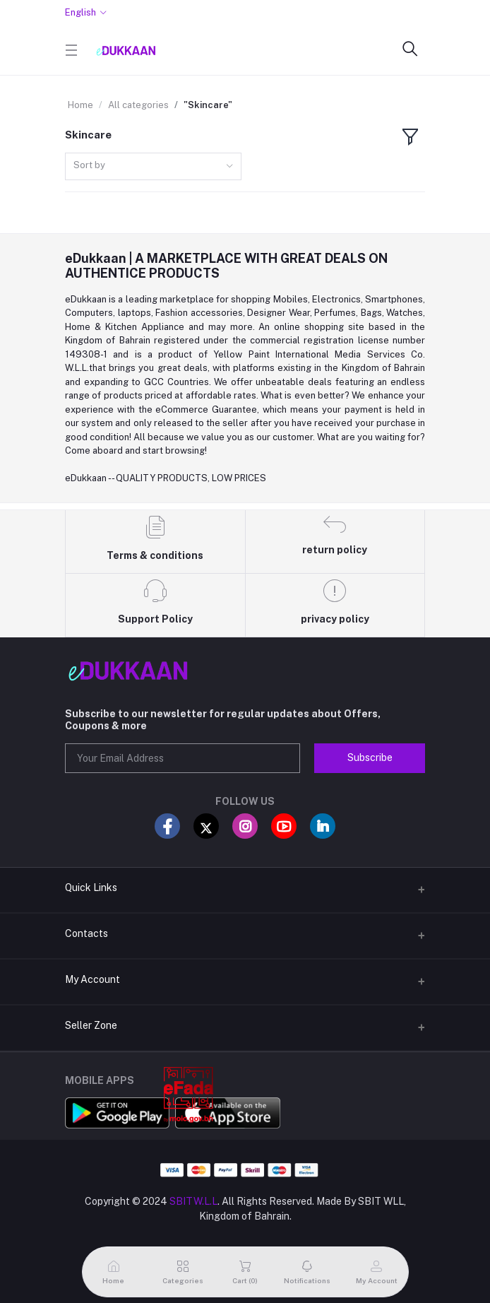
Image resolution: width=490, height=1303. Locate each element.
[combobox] (153, 166)
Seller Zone (91, 1025)
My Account (92, 979)
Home (80, 105)
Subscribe (370, 757)
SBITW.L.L (193, 1201)
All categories (138, 105)
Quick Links (91, 887)
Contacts (86, 933)
